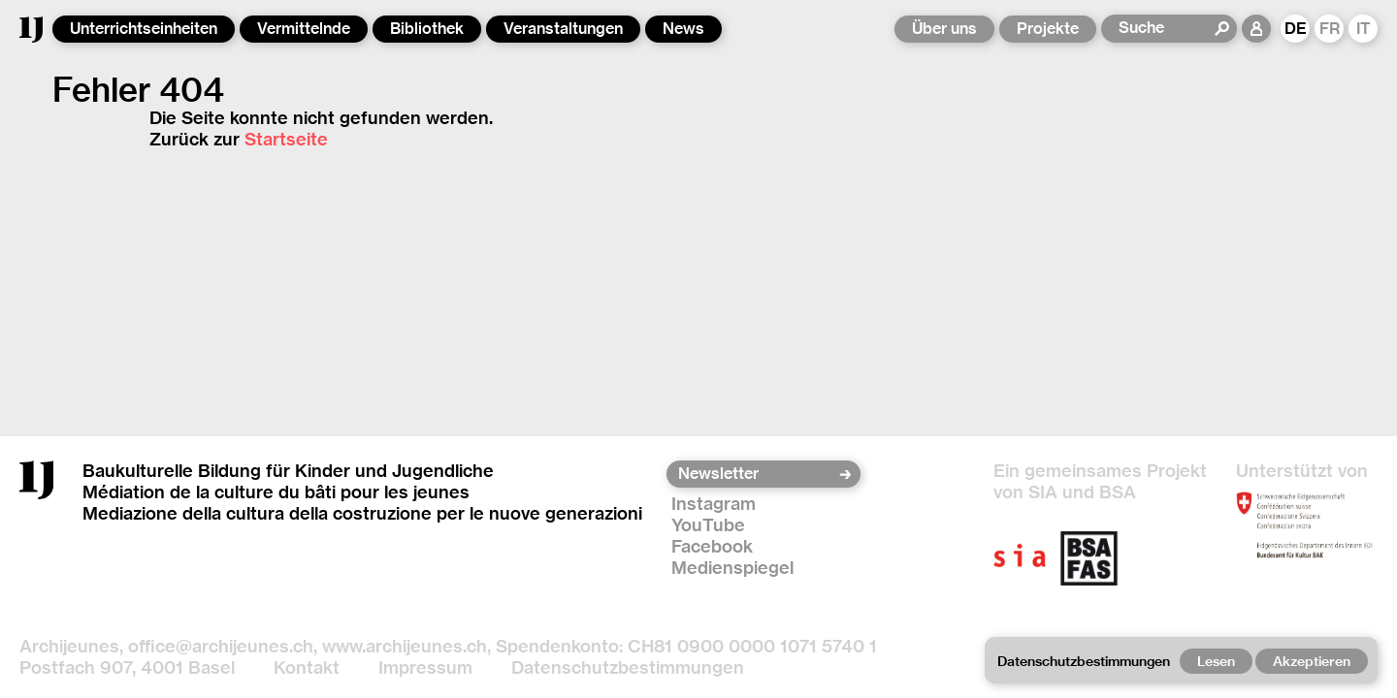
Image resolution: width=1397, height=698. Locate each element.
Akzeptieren (1311, 661)
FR (1329, 28)
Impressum (425, 667)
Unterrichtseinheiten (143, 28)
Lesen (1216, 661)
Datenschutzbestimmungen (627, 667)
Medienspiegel (732, 567)
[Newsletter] (757, 474)
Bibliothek (427, 28)
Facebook (712, 546)
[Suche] (1166, 28)
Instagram (713, 503)
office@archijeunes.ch (220, 646)
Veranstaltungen (563, 28)
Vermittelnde (303, 28)
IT (1363, 28)
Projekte (1048, 28)
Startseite (286, 139)
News (683, 28)
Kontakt (307, 667)
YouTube (708, 525)
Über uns (944, 28)
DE (1295, 28)
